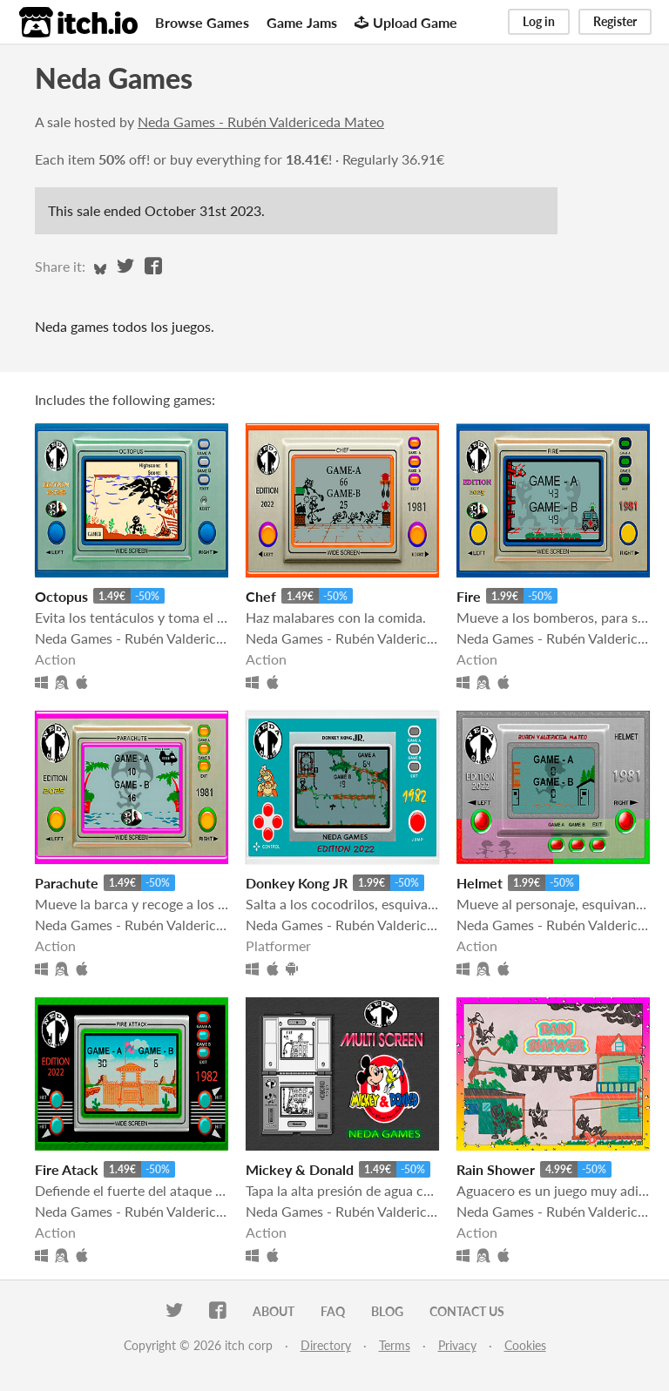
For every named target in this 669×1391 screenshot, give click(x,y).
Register (615, 21)
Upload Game (406, 22)
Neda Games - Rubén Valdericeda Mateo (261, 121)
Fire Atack (66, 1169)
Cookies (525, 1345)
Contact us (466, 1311)
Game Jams (302, 22)
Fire (468, 596)
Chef (261, 596)
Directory (326, 1345)
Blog (387, 1311)
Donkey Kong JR (297, 882)
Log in (539, 21)
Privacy (457, 1345)
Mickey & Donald (300, 1169)
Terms (394, 1345)
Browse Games (202, 22)
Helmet (479, 882)
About (273, 1311)
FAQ (333, 1311)
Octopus (61, 596)
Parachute (66, 882)
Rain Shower (495, 1169)
